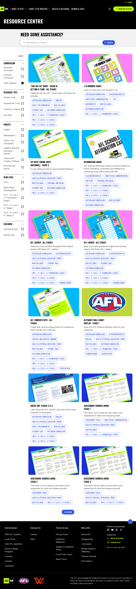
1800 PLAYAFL (117, 538)
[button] (14, 63)
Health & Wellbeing (60, 8)
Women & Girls (77, 8)
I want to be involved (37, 8)
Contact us (115, 542)
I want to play (17, 8)
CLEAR (20, 56)
